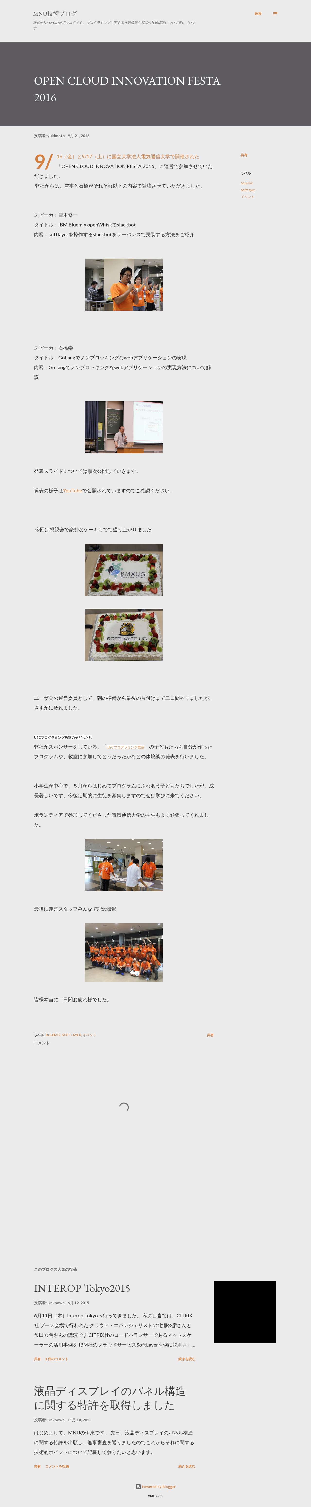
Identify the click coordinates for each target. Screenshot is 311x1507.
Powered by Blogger (155, 1486)
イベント (247, 197)
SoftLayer (248, 190)
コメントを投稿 (57, 1466)
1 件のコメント (56, 1359)
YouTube (72, 490)
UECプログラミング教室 (125, 747)
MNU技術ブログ (55, 13)
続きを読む (186, 1359)
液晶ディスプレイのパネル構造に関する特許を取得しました (110, 1398)
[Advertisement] (116, 1206)
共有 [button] (244, 155)
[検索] (258, 14)
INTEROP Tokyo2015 (82, 1288)
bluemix (246, 183)
